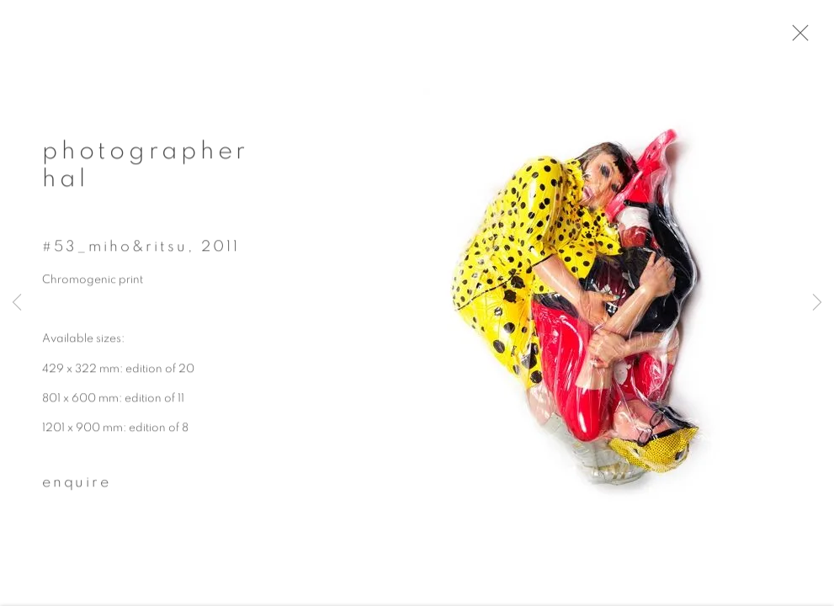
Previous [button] (17, 303)
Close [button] (813, 37)
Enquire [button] (76, 489)
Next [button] (817, 303)
